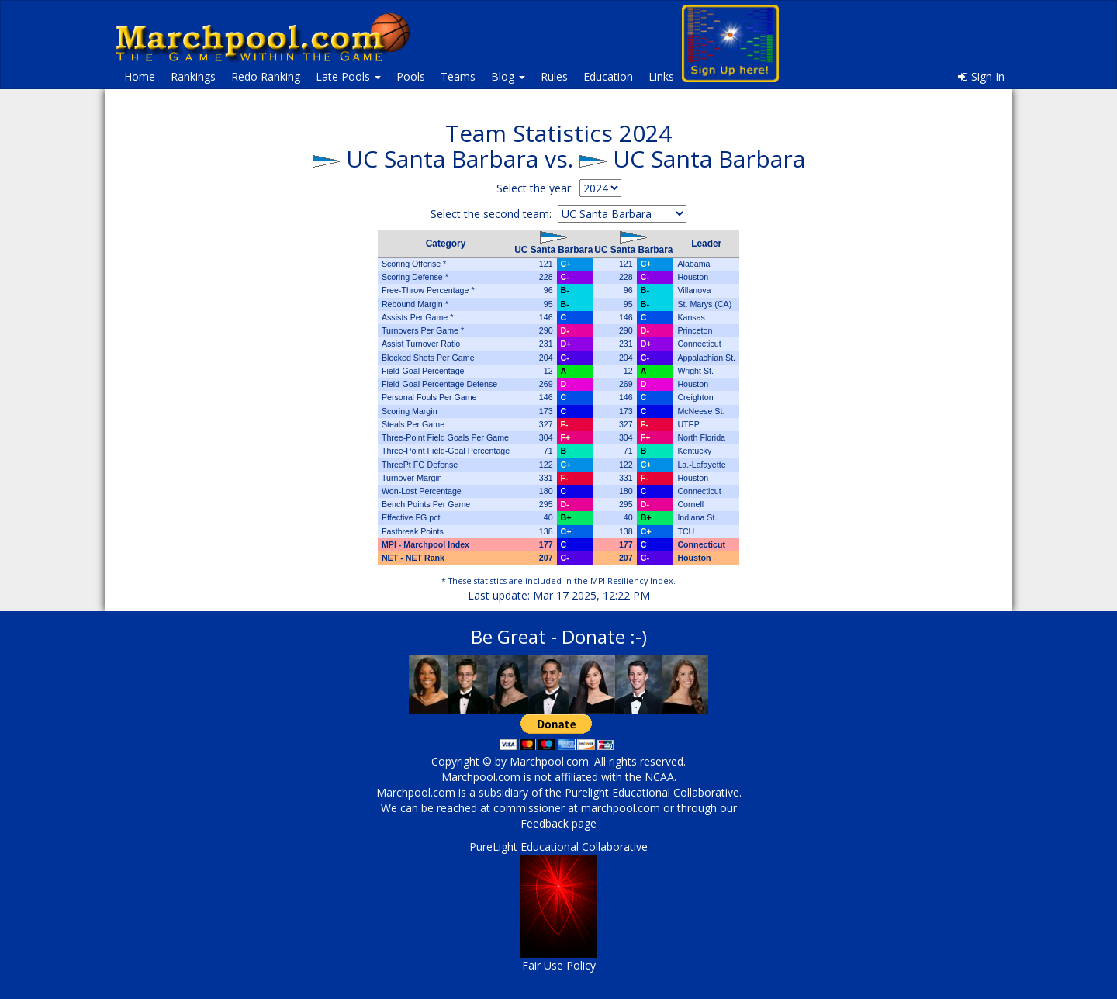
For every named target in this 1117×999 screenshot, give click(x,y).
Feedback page (558, 823)
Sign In (981, 76)
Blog (508, 76)
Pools (410, 76)
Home (139, 76)
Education (608, 76)
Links (661, 76)
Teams (458, 76)
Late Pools (348, 76)
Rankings (193, 76)
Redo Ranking (265, 76)
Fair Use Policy (559, 965)
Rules (554, 76)
